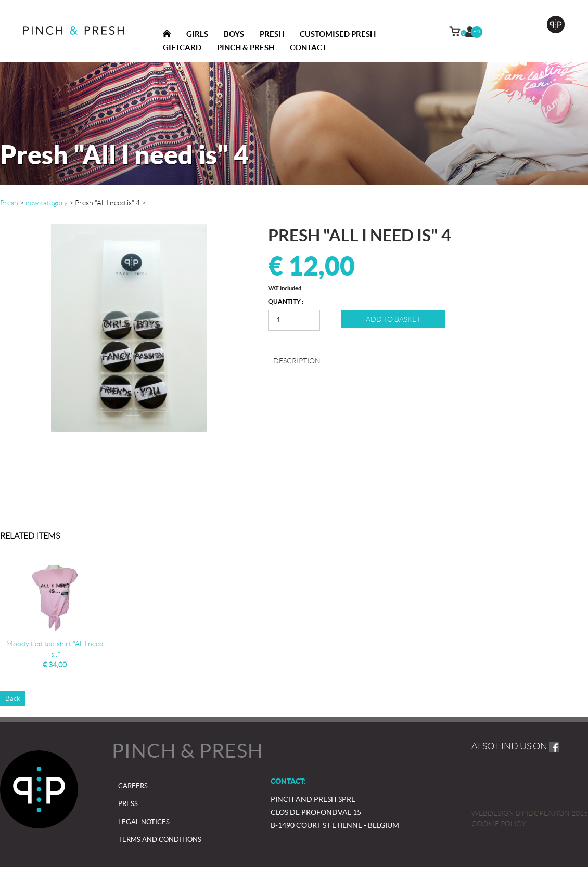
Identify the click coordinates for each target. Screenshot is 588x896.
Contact (308, 47)
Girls (197, 34)
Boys (234, 34)
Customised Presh (338, 34)
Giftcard (182, 47)
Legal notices (144, 822)
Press (128, 804)
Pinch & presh (245, 47)
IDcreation (520, 813)
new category (46, 203)
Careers (133, 786)
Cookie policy (498, 824)
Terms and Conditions (159, 839)
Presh (272, 34)
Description (297, 361)
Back (12, 698)
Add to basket (393, 319)
